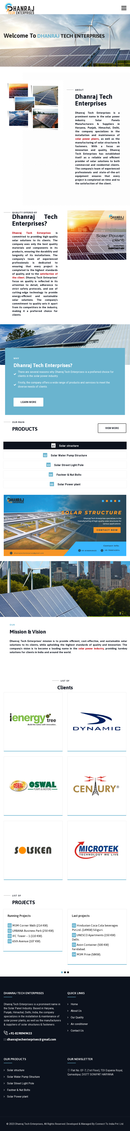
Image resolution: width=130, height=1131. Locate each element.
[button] (62, 972)
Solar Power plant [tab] (65, 484)
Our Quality (77, 1017)
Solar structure (15, 1070)
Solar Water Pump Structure (23, 1076)
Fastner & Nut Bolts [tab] (65, 474)
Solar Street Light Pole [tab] (65, 465)
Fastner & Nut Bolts (18, 1090)
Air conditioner (79, 1024)
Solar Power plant (17, 1096)
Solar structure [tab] (65, 445)
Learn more (28, 402)
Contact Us (77, 1030)
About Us (76, 1010)
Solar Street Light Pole (20, 1083)
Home (74, 1004)
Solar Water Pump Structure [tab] (65, 455)
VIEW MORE (112, 428)
